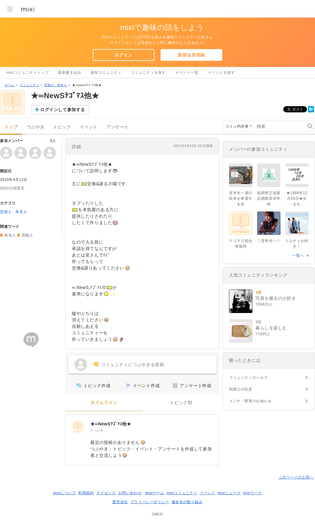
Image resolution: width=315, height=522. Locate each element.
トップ (11, 127)
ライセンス (106, 493)
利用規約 (86, 493)
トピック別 (181, 402)
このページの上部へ (296, 477)
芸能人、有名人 (55, 85)
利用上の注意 (240, 389)
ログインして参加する (62, 109)
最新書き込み (69, 72)
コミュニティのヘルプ (248, 377)
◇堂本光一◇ (268, 241)
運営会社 (120, 502)
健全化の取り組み (187, 502)
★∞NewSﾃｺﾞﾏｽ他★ (110, 423)
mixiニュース (229, 493)
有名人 (10, 235)
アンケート (117, 127)
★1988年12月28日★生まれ (297, 198)
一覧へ (298, 255)
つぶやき (35, 127)
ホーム (9, 85)
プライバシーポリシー (149, 502)
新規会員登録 (191, 54)
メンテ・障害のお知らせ (250, 401)
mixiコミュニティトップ (27, 72)
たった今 (96, 430)
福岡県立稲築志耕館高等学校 (268, 198)
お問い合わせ (130, 493)
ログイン (123, 54)
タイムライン (103, 402)
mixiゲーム (154, 493)
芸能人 (27, 235)
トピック (62, 127)
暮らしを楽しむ (271, 327)
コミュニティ (29, 85)
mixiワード (252, 493)
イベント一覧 (186, 72)
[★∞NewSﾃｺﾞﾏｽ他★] (78, 427)
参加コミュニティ (106, 72)
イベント (89, 127)
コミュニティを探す (148, 72)
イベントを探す (221, 72)
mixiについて (64, 493)
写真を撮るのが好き (276, 298)
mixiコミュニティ (182, 493)
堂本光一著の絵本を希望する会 (240, 198)
